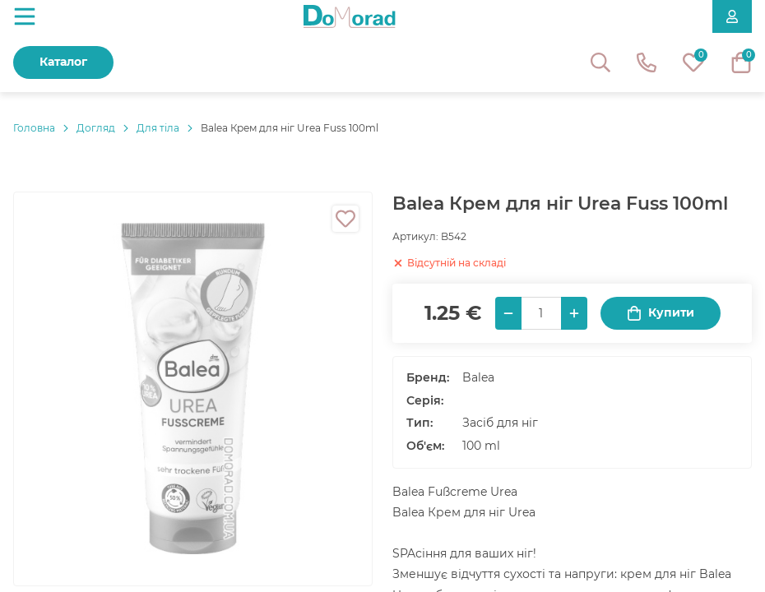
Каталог (63, 61)
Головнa (34, 128)
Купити (660, 313)
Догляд (95, 128)
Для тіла (158, 128)
